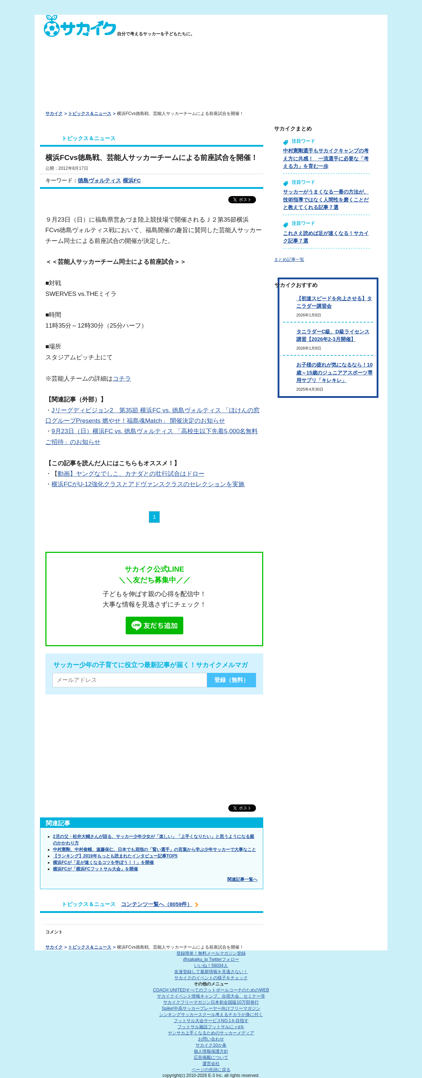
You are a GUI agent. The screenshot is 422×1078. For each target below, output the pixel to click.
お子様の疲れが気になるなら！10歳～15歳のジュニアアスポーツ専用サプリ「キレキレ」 (334, 372)
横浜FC (132, 180)
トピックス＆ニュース (89, 113)
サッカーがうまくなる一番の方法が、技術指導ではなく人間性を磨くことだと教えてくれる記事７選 (326, 199)
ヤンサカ (211, 1032)
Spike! (211, 1008)
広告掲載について (211, 1057)
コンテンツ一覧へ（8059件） (156, 904)
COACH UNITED (211, 990)
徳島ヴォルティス (99, 180)
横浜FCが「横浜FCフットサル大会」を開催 (95, 868)
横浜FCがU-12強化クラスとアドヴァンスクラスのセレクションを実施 (147, 484)
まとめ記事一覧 (289, 259)
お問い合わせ (211, 1039)
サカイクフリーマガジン (211, 1002)
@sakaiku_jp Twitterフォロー (211, 959)
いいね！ (211, 965)
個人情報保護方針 (211, 1051)
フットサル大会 (211, 1020)
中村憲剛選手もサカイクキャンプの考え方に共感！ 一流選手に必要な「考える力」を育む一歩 (326, 158)
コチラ (122, 378)
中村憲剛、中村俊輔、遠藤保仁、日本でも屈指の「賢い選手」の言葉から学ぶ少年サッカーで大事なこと (154, 849)
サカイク (54, 113)
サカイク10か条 (211, 1045)
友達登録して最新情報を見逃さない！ (211, 971)
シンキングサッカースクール (211, 1014)
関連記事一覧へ (242, 879)
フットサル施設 (211, 1026)
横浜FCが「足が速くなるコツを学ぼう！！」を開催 (103, 862)
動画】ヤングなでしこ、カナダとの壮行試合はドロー (131, 473)
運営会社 (211, 1063)
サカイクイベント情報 (211, 996)
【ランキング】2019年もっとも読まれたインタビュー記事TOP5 (115, 856)
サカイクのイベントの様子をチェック (211, 977)
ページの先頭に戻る (211, 1069)
